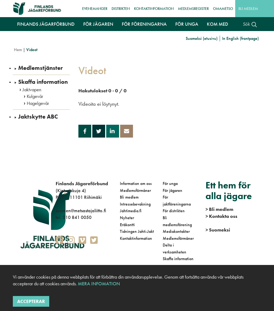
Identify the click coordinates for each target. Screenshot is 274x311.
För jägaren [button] (98, 24)
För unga (170, 183)
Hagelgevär (38, 103)
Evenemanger (94, 8)
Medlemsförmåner (135, 190)
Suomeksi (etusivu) (202, 38)
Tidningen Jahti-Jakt (137, 231)
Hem (18, 49)
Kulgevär (35, 96)
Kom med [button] (217, 24)
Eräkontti (127, 224)
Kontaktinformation (154, 8)
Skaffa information (43, 81)
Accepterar (31, 301)
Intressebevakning (135, 204)
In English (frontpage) (240, 38)
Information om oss (136, 183)
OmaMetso (223, 8)
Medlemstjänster (40, 68)
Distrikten (121, 8)
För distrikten (174, 211)
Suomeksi (218, 230)
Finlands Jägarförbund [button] (46, 24)
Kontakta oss (221, 216)
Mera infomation (98, 283)
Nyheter (127, 218)
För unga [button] (186, 24)
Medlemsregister (193, 8)
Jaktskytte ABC (38, 116)
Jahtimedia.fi (131, 211)
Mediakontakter (176, 231)
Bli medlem (248, 8)
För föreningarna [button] (144, 24)
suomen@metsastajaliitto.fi (81, 210)
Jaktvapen (31, 90)
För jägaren (172, 190)
